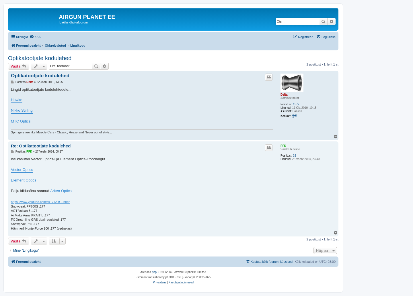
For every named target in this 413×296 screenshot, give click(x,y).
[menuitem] (35, 36)
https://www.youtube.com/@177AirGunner (40, 202)
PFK (283, 145)
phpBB (156, 272)
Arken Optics (60, 191)
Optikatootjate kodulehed (39, 58)
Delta (283, 94)
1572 (296, 104)
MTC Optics (21, 121)
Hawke (16, 100)
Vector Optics (22, 169)
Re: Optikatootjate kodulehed (41, 145)
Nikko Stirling (22, 110)
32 (294, 155)
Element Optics (23, 180)
